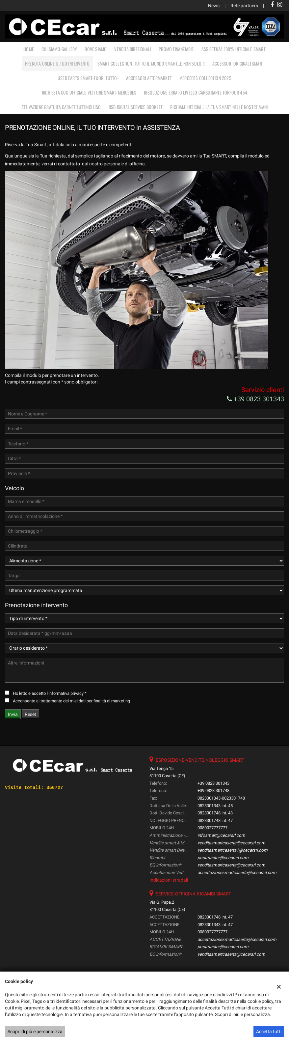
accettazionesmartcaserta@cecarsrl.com (236, 872)
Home (28, 48)
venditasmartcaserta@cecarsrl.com (231, 842)
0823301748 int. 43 (215, 812)
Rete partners (244, 5)
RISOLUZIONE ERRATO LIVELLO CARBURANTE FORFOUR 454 (195, 92)
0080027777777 (212, 827)
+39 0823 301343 (255, 399)
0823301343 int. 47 (215, 924)
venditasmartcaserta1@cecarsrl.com (232, 850)
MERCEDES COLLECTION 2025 (205, 77)
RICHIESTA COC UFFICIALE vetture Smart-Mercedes (89, 92)
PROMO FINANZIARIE (176, 48)
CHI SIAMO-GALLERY (59, 48)
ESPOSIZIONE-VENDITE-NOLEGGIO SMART (200, 760)
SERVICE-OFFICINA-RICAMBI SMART (193, 893)
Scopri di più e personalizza (35, 1031)
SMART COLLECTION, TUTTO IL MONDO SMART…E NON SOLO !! (151, 63)
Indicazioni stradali (168, 880)
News (214, 5)
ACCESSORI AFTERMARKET (149, 77)
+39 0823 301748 (213, 790)
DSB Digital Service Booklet (136, 106)
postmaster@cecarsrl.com (223, 857)
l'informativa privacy (65, 693)
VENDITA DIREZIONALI (132, 48)
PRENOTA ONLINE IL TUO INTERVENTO (57, 63)
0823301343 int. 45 (215, 805)
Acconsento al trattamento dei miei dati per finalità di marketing (71, 700)
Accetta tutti (268, 1031)
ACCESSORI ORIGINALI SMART (238, 63)
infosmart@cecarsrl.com (221, 835)
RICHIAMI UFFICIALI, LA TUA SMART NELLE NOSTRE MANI (219, 106)
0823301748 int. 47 (215, 820)
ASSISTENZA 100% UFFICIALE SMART (233, 48)
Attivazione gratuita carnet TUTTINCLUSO (61, 106)
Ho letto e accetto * (50, 693)
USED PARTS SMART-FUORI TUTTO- (88, 77)
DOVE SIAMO (96, 48)
